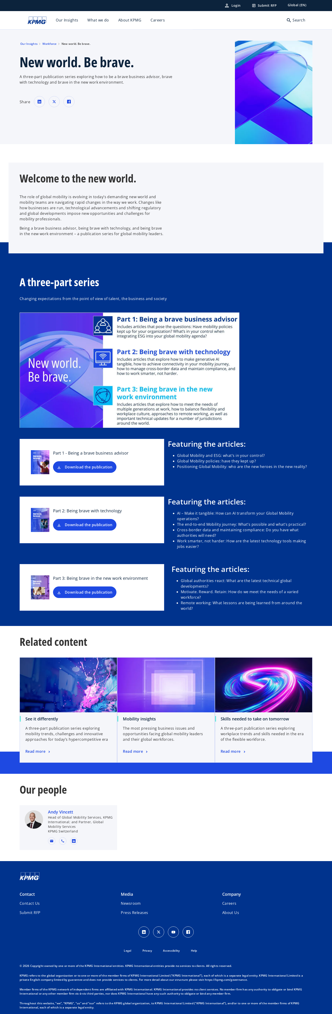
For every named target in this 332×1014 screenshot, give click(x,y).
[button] (51, 841)
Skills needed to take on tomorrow (255, 719)
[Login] (232, 5)
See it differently (41, 719)
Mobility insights (139, 719)
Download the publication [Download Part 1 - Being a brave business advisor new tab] (89, 467)
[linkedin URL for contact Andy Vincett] (73, 841)
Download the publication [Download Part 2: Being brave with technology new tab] (89, 524)
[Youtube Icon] (173, 932)
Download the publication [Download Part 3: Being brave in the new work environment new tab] (89, 592)
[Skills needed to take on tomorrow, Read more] (233, 751)
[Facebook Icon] (188, 932)
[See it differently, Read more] (38, 751)
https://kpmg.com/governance (226, 980)
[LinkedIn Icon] (143, 932)
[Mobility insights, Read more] (135, 751)
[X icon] (158, 932)
